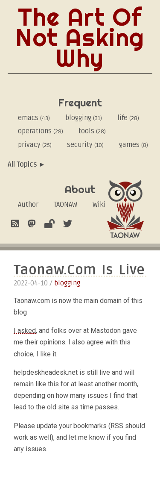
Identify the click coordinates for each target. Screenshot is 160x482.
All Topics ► (27, 164)
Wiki (99, 204)
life (128, 118)
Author (28, 204)
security (85, 145)
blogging (83, 118)
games (133, 145)
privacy (35, 145)
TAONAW (65, 204)
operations (40, 131)
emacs (34, 118)
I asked (25, 330)
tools (92, 131)
